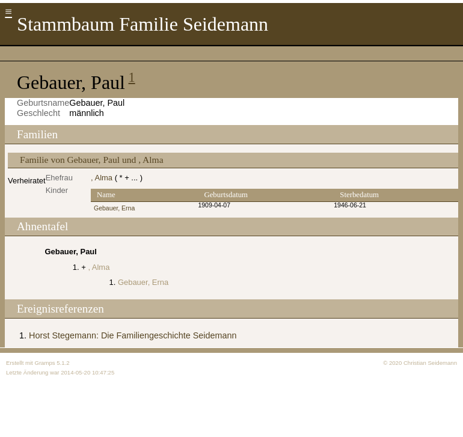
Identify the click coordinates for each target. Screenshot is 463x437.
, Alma (101, 177)
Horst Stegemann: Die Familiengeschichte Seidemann (133, 335)
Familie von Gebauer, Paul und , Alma (92, 159)
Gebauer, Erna (114, 208)
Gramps (44, 362)
